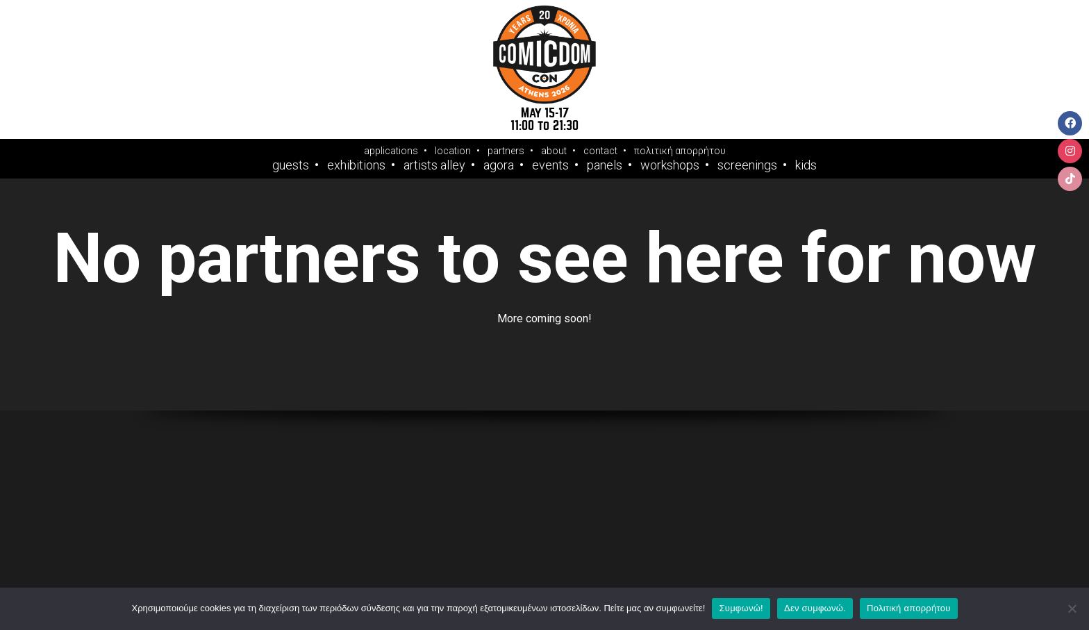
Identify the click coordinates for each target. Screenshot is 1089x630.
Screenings (747, 165)
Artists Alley (434, 165)
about (554, 151)
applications (391, 151)
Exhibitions (356, 165)
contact (600, 151)
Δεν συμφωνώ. (815, 608)
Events (550, 165)
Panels (604, 165)
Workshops (669, 165)
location (453, 151)
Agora (498, 165)
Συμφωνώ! (741, 608)
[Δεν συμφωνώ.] (1072, 608)
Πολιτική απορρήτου (908, 608)
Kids (806, 165)
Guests (290, 165)
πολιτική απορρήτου (680, 151)
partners (506, 151)
